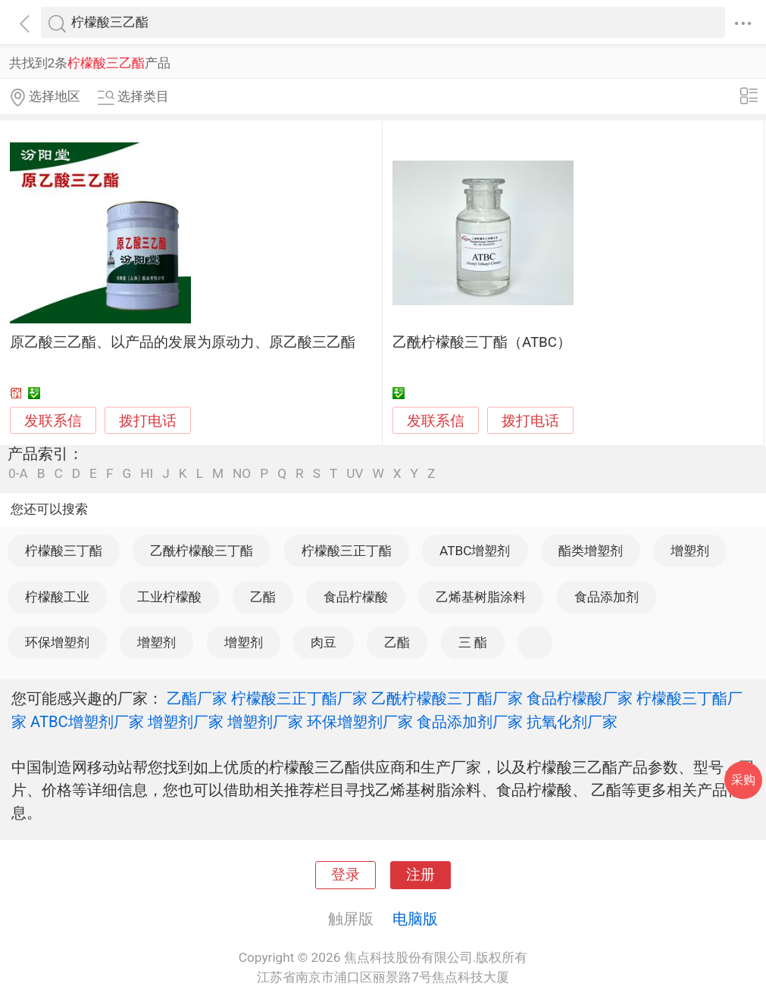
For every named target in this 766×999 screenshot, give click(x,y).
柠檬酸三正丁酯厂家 (299, 698)
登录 (345, 874)
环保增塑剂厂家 (360, 722)
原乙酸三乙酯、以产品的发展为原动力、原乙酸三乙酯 (182, 342)
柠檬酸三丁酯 (63, 550)
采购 (743, 780)
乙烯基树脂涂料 (481, 596)
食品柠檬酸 (356, 596)
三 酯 (472, 642)
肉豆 (323, 642)
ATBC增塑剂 (474, 550)
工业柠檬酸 (169, 596)
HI (146, 473)
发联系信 (53, 421)
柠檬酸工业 (57, 596)
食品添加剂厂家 (470, 722)
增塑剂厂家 (186, 722)
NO (242, 473)
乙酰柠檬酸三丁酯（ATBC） (481, 342)
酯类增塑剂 (590, 550)
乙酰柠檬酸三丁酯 (201, 550)
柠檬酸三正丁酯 (347, 550)
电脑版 (415, 919)
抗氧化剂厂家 (572, 722)
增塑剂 (690, 550)
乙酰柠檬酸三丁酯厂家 (447, 698)
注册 (420, 874)
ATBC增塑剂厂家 (87, 722)
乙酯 (263, 596)
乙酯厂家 (197, 698)
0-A (18, 473)
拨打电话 (148, 421)
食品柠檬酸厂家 (580, 698)
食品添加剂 (606, 596)
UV (354, 473)
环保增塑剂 (57, 642)
